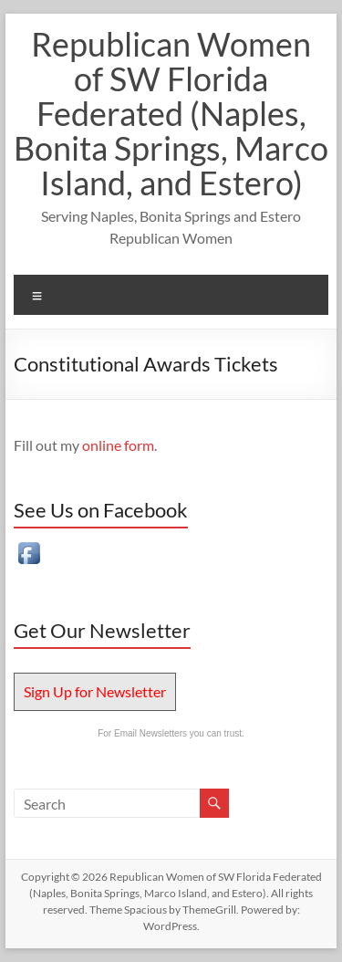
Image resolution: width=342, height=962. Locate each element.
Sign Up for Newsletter (95, 691)
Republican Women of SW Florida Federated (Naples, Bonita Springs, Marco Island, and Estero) (171, 113)
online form (118, 445)
